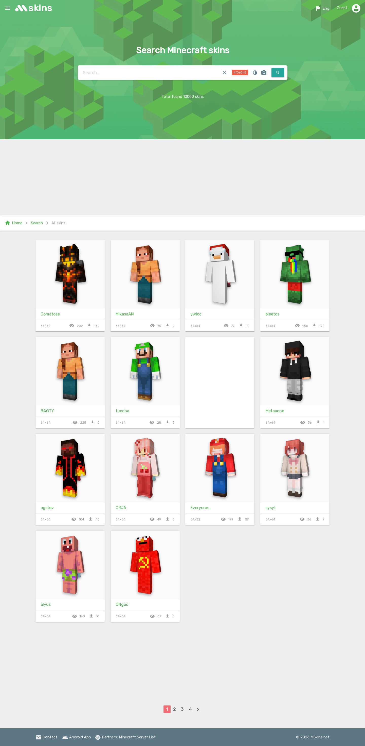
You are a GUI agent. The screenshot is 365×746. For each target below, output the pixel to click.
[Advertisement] (182, 177)
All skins (58, 223)
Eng (322, 8)
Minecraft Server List (137, 737)
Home (13, 223)
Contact (46, 737)
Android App (76, 737)
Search (37, 223)
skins (40, 8)
